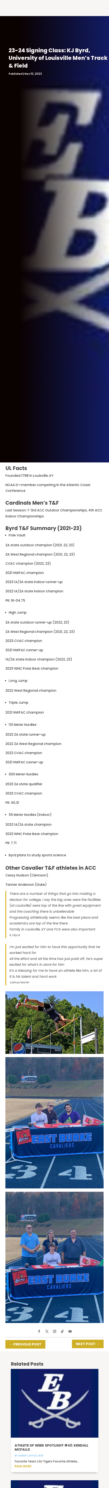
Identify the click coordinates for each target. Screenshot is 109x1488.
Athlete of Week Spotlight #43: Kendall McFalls (51, 1447)
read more (23, 1466)
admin (22, 1455)
